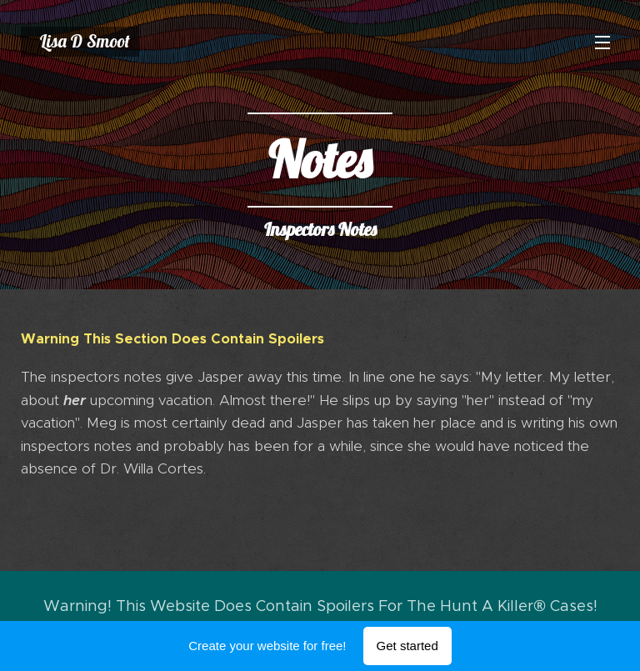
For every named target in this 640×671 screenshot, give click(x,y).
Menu (602, 42)
